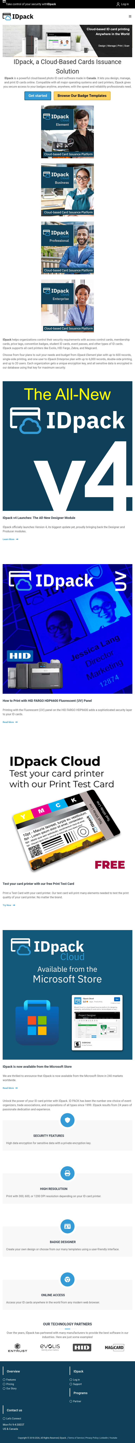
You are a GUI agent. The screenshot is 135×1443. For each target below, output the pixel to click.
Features (11, 1379)
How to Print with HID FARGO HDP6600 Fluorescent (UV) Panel (47, 701)
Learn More (8, 539)
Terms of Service (76, 1438)
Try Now (7, 905)
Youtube (113, 1438)
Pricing (10, 1384)
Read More (8, 722)
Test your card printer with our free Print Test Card (38, 884)
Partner (77, 1401)
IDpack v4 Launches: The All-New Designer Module (39, 518)
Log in (122, 4)
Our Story (11, 1388)
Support (77, 1384)
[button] (63, 41)
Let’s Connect (13, 1418)
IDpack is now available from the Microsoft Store (37, 1066)
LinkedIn (104, 1438)
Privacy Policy (91, 1438)
